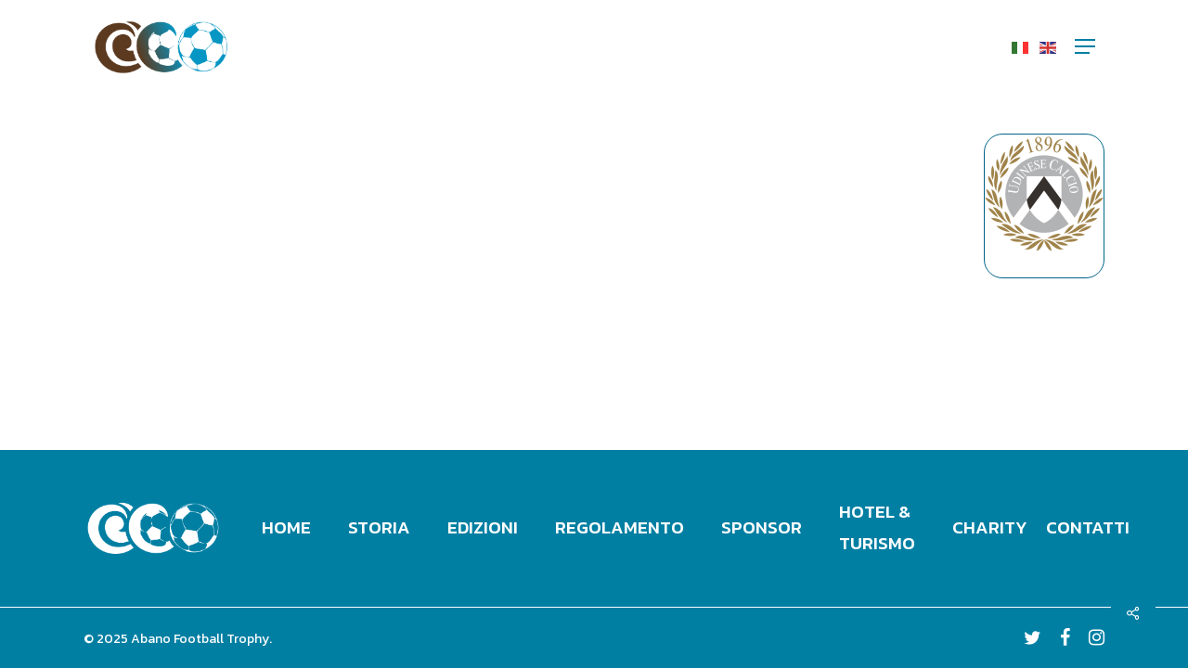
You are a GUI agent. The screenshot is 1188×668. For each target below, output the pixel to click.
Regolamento (619, 527)
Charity (989, 527)
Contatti (1088, 527)
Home (286, 527)
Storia (379, 527)
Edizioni (482, 527)
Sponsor (761, 527)
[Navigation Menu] (1085, 46)
